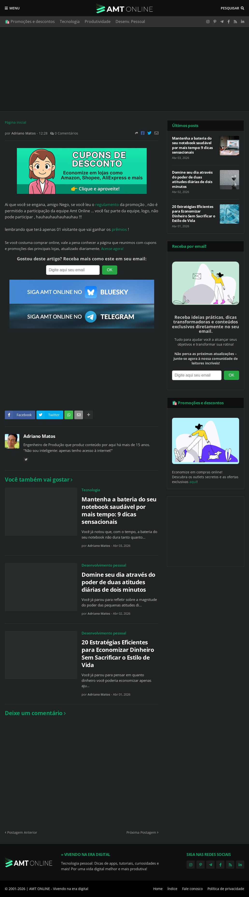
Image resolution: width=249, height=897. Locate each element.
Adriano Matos (39, 436)
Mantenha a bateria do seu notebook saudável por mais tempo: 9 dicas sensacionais (119, 510)
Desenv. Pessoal (130, 21)
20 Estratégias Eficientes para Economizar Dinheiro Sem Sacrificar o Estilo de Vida (118, 653)
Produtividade (98, 21)
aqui (193, 481)
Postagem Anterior (22, 832)
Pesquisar (230, 8)
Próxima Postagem (141, 832)
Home (158, 888)
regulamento (107, 204)
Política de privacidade (226, 888)
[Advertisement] (124, 69)
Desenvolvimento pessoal (104, 565)
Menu (14, 8)
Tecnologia (70, 21)
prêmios (119, 229)
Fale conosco (192, 888)
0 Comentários (66, 133)
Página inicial (15, 122)
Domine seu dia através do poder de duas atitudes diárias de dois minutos (118, 582)
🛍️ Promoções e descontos (30, 21)
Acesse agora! (112, 248)
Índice (172, 888)
